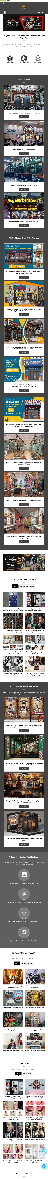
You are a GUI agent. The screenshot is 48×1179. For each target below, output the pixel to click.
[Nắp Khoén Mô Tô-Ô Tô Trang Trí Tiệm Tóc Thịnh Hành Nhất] (13, 1008)
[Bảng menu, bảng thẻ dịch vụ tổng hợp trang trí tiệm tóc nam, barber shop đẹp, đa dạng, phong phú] (13, 609)
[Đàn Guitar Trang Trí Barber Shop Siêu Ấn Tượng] (35, 1029)
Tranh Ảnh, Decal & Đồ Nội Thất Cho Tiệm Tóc (24, 185)
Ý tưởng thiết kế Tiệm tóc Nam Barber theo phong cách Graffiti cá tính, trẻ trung (24, 537)
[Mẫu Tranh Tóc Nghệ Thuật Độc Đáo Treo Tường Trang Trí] (35, 1161)
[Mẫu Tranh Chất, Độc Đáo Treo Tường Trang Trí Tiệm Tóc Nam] (13, 652)
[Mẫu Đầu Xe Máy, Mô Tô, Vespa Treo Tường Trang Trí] (35, 1008)
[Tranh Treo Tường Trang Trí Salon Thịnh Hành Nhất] (13, 1140)
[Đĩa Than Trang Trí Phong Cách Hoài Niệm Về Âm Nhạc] (35, 1051)
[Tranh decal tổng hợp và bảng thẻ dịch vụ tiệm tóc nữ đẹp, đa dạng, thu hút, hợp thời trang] (13, 1097)
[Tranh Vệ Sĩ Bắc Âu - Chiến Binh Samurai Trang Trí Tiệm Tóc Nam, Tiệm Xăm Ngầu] (13, 631)
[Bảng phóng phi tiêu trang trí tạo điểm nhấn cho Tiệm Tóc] (13, 1029)
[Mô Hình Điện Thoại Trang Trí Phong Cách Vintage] (13, 1051)
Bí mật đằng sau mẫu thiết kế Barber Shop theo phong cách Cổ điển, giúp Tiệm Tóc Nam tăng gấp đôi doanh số (24, 310)
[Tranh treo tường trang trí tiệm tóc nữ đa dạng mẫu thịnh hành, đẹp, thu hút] (35, 1097)
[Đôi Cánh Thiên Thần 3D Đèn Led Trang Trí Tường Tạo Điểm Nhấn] (13, 986)
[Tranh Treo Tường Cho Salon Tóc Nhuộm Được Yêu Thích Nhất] (13, 1161)
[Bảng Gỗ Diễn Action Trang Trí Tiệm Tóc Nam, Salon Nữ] (35, 986)
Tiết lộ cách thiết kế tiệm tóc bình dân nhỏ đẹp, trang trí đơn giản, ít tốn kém (24, 839)
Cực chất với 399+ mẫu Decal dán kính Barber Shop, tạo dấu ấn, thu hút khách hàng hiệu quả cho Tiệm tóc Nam (24, 764)
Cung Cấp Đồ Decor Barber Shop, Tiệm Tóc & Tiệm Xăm (24, 113)
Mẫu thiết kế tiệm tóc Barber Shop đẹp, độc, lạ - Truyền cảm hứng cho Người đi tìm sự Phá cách (24, 272)
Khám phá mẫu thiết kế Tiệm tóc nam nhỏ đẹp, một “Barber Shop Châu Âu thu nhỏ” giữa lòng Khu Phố (24, 348)
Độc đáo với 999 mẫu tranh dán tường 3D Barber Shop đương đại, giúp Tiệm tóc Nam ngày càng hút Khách (24, 726)
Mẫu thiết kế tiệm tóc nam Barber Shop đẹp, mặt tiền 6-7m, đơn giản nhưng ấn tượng (24, 463)
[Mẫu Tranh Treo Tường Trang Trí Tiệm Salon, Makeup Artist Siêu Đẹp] (35, 1118)
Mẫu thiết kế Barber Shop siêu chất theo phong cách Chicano (24, 500)
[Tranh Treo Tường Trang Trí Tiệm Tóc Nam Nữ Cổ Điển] (13, 674)
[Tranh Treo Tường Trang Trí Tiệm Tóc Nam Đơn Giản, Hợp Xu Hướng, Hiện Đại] (35, 674)
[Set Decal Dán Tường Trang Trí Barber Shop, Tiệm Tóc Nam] (35, 631)
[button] (43, 12)
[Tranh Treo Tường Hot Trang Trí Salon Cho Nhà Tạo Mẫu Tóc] (35, 1140)
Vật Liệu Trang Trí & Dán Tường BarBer (24, 149)
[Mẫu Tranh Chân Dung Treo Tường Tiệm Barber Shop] (35, 652)
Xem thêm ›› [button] (24, 117)
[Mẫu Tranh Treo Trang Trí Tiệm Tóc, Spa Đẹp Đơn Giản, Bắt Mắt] (13, 1118)
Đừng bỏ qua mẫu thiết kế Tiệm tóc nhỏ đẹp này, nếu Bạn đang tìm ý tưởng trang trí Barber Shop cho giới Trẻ (24, 385)
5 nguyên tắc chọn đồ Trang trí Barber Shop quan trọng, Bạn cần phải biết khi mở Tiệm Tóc (24, 801)
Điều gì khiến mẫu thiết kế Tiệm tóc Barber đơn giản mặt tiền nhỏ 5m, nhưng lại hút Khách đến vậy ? (24, 425)
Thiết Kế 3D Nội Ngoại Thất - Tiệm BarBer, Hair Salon (24, 221)
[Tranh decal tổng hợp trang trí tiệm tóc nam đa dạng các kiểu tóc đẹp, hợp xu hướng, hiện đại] (35, 609)
